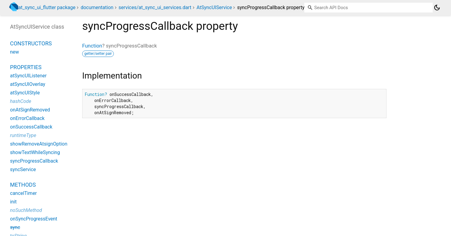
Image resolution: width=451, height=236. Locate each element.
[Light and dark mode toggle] (437, 7)
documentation (97, 7)
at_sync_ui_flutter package (46, 7)
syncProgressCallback (34, 161)
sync (15, 227)
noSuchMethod (26, 210)
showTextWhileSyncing (35, 152)
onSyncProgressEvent (33, 219)
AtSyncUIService (214, 7)
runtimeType (23, 135)
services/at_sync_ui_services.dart (155, 7)
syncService (23, 169)
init (13, 202)
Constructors (31, 43)
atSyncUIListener (28, 76)
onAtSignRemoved (30, 110)
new (14, 52)
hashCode (20, 101)
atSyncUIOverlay (27, 84)
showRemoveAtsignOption (38, 144)
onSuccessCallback (31, 127)
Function (92, 46)
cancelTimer (23, 193)
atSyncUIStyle (25, 93)
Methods (23, 184)
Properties (25, 67)
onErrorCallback (27, 118)
